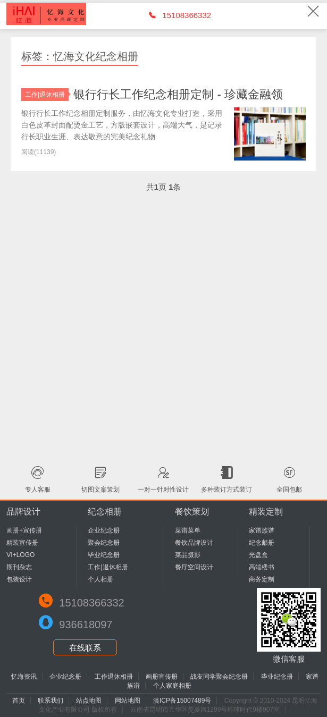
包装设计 (19, 579)
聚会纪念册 (104, 542)
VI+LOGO (20, 555)
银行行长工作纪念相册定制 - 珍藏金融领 (178, 94)
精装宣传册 (22, 542)
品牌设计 (23, 511)
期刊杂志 (19, 567)
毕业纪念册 (104, 555)
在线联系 (85, 647)
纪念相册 (105, 511)
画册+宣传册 (24, 530)
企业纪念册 (104, 530)
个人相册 (100, 579)
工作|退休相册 (47, 94)
